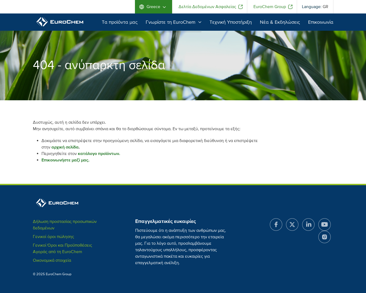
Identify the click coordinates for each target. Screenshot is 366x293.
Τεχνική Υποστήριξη (231, 22)
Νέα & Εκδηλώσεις (280, 22)
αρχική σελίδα (65, 147)
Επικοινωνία (320, 22)
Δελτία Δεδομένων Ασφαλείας (207, 6)
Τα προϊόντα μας (120, 22)
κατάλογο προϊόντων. (99, 153)
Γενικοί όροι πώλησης (53, 236)
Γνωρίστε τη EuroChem (173, 22)
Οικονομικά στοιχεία (52, 260)
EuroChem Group (269, 6)
